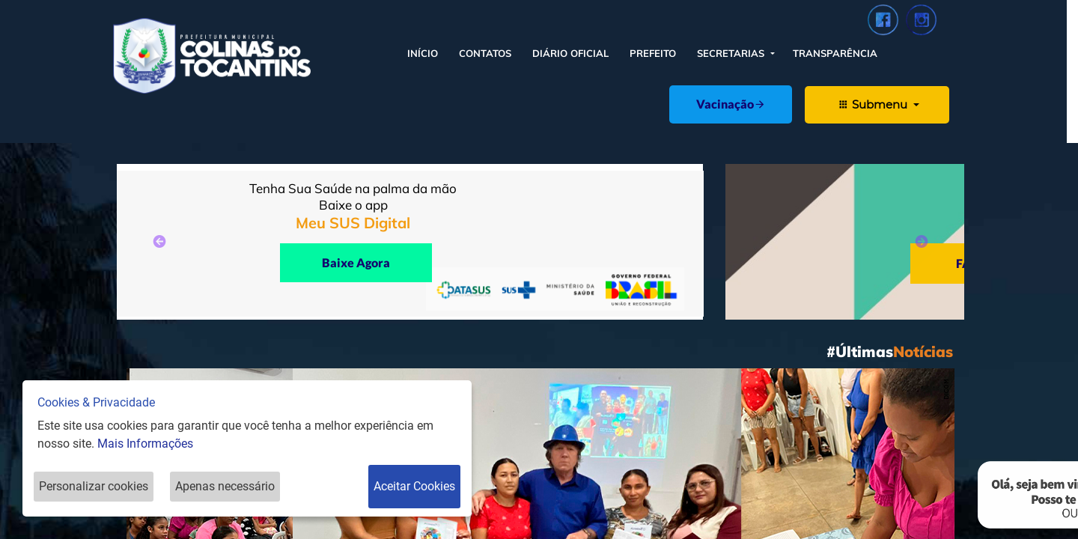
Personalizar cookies (93, 486)
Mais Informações (145, 443)
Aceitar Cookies (414, 486)
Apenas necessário (225, 486)
